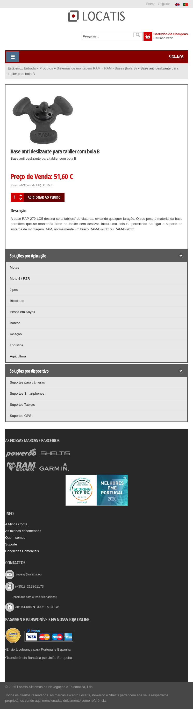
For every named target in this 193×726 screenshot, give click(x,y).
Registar (164, 4)
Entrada (30, 68)
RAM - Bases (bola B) (120, 68)
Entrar (150, 4)
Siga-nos (176, 57)
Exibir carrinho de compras (148, 36)
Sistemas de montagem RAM (79, 68)
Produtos (46, 68)
